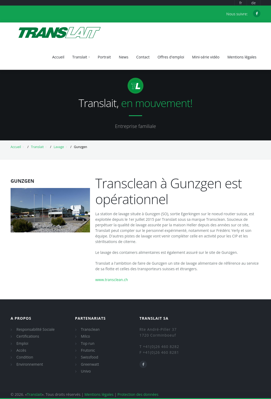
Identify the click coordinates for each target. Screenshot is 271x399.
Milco (85, 336)
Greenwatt (90, 364)
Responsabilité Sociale (35, 329)
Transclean (90, 329)
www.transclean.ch (111, 279)
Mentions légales (99, 394)
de (253, 2)
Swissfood (89, 357)
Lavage (59, 147)
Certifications (27, 336)
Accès (21, 350)
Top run (87, 343)
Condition (24, 357)
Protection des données (138, 394)
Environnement (29, 364)
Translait (37, 147)
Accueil (16, 147)
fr (240, 2)
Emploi (22, 343)
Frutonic (88, 350)
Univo (86, 371)
